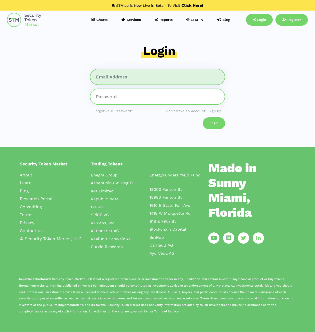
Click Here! (192, 5)
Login (259, 20)
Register (291, 20)
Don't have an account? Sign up (193, 111)
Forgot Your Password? (113, 111)
